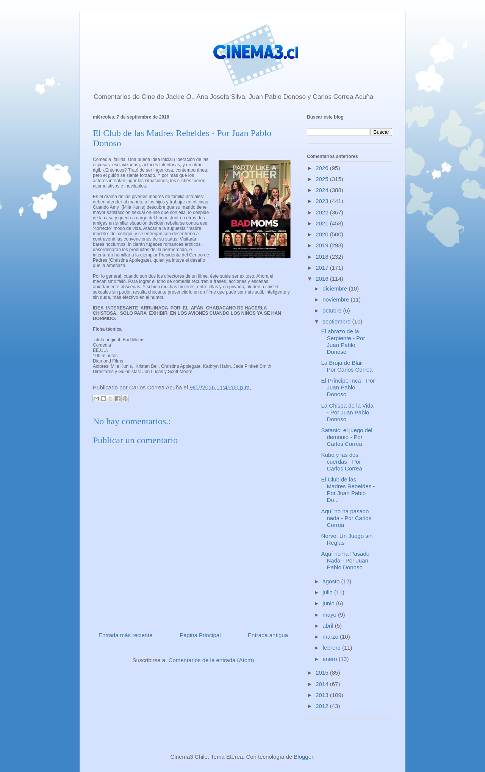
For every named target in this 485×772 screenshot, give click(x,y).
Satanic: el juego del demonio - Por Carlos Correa (346, 437)
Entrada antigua (268, 635)
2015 (323, 672)
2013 (323, 695)
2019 (323, 245)
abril (328, 625)
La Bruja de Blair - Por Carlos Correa (347, 366)
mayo (330, 614)
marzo (331, 636)
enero (330, 659)
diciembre (335, 288)
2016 (323, 278)
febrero (332, 647)
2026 (323, 168)
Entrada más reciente (126, 635)
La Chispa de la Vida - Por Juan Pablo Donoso (347, 412)
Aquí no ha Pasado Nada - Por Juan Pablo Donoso (345, 560)
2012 (323, 706)
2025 (323, 179)
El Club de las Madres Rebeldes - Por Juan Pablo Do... (348, 489)
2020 (323, 234)
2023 (323, 201)
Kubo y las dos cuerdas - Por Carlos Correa (341, 462)
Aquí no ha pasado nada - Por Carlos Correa (346, 518)
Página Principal (200, 635)
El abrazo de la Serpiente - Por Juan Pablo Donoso (343, 341)
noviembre (336, 299)
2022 (323, 212)
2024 (323, 190)
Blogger (303, 756)
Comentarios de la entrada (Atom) (211, 660)
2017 (323, 267)
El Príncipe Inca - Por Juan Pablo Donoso (348, 387)
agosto (331, 581)
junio (329, 603)
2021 (323, 223)
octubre (332, 310)
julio (328, 592)
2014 (323, 684)
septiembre (337, 321)
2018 (323, 256)
